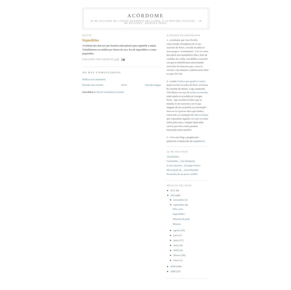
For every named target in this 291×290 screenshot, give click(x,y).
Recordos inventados (197, 92)
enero (176, 260)
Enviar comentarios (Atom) (110, 92)
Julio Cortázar (201, 114)
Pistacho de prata (181, 219)
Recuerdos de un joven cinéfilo (182, 174)
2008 (173, 271)
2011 (173, 190)
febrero (177, 255)
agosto (176, 230)
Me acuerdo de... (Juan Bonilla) (182, 169)
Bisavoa (177, 223)
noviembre (179, 199)
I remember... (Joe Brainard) (181, 161)
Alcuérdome (173, 156)
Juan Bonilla (191, 40)
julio (176, 235)
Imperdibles (179, 214)
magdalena (198, 141)
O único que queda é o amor (191, 81)
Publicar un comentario (94, 79)
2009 (173, 266)
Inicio (124, 84)
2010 (173, 195)
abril (176, 250)
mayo (176, 245)
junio (176, 240)
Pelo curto (178, 209)
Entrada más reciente (92, 84)
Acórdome (145, 15)
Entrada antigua (153, 84)
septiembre (179, 204)
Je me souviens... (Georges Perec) (183, 165)
